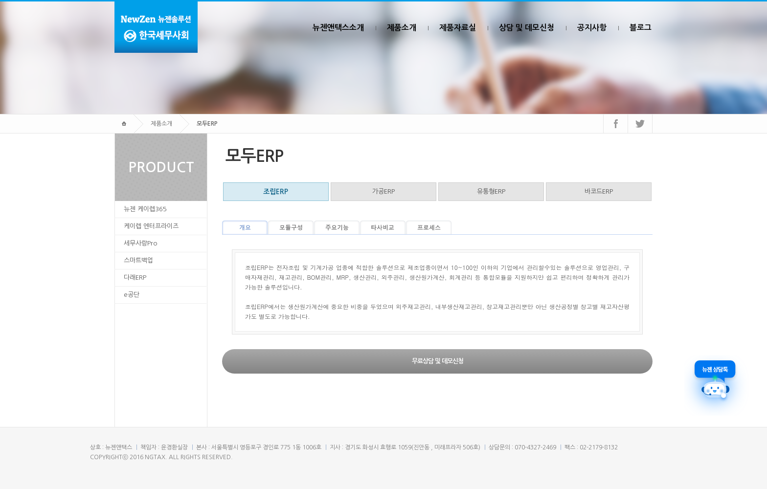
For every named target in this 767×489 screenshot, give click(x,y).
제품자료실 (457, 27)
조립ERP (275, 191)
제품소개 (401, 27)
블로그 (641, 27)
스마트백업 (138, 260)
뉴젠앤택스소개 (338, 27)
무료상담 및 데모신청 (437, 361)
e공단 (131, 294)
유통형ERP (491, 191)
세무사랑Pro (141, 243)
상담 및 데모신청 (526, 27)
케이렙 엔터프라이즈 (151, 226)
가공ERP (383, 191)
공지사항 (592, 27)
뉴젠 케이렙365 (145, 209)
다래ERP (135, 277)
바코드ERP (599, 191)
